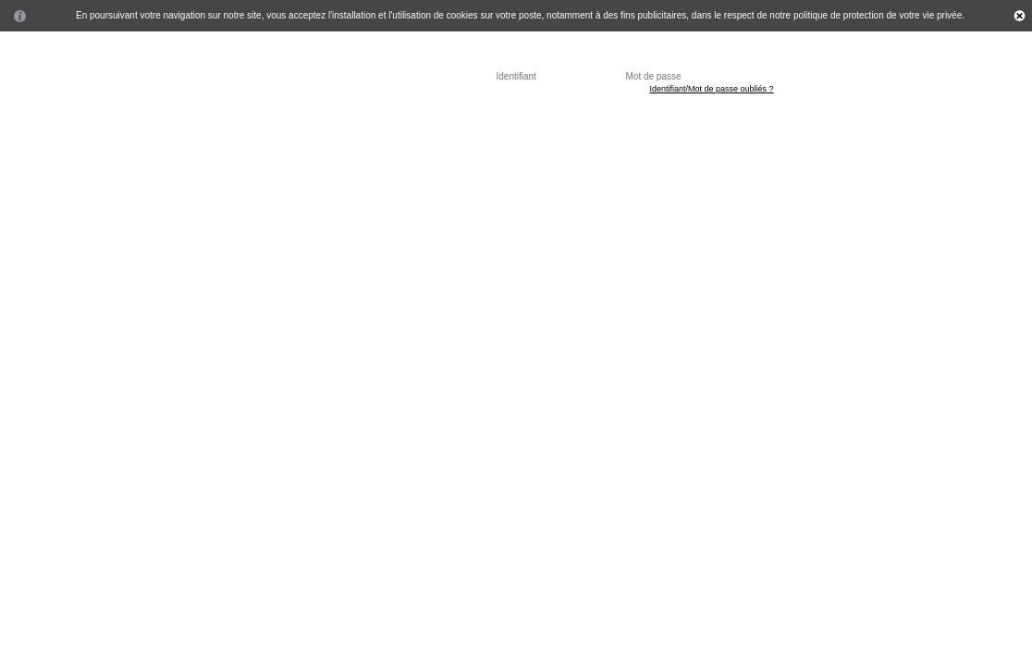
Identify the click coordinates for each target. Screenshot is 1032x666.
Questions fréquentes (490, 124)
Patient (139, 124)
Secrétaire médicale (365, 124)
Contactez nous (606, 124)
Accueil (85, 124)
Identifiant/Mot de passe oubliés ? (711, 88)
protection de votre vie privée (902, 15)
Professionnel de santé (235, 124)
